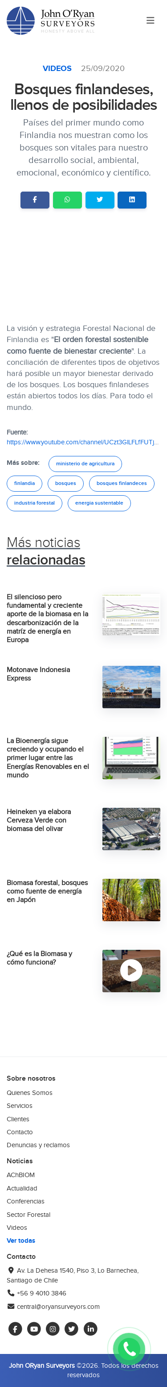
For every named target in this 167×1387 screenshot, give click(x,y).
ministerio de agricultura (85, 463)
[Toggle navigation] (150, 21)
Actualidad (22, 1188)
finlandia (24, 483)
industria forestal (34, 503)
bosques (65, 483)
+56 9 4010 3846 (36, 1293)
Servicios (20, 1106)
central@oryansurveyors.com (53, 1307)
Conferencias (26, 1201)
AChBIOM (21, 1175)
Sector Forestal (28, 1215)
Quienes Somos (30, 1093)
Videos (58, 69)
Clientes (18, 1119)
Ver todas (21, 1241)
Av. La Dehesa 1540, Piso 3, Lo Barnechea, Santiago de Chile (72, 1275)
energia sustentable (99, 503)
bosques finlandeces (122, 483)
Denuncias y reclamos (38, 1145)
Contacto (20, 1132)
